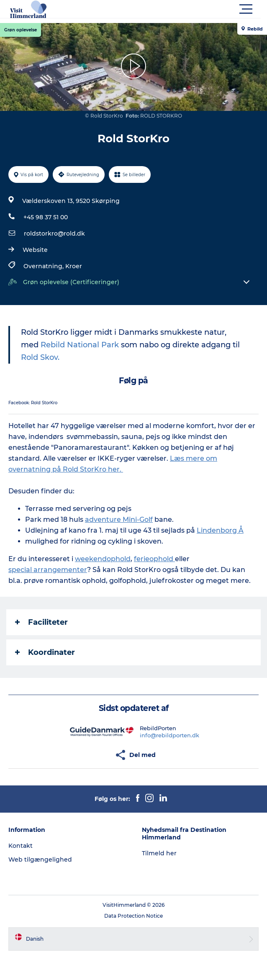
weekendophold (103, 559)
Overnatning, (44, 266)
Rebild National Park (80, 344)
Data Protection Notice (133, 916)
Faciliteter (41, 622)
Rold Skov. (40, 357)
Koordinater (45, 652)
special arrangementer (47, 570)
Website (35, 250)
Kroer (73, 266)
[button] (171, 9)
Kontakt (20, 845)
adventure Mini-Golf (119, 519)
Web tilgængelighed (40, 859)
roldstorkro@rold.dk (54, 233)
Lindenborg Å (220, 530)
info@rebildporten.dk (169, 735)
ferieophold (154, 559)
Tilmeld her (159, 853)
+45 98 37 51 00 (45, 217)
